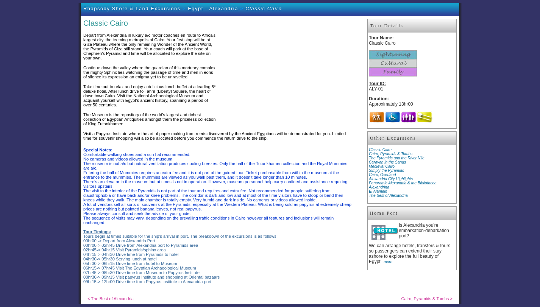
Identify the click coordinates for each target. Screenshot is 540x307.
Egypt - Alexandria (213, 8)
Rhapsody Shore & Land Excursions (132, 8)
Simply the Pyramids (386, 170)
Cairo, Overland (382, 175)
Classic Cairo (380, 150)
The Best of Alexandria (388, 195)
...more (387, 262)
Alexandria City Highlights (391, 179)
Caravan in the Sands (387, 162)
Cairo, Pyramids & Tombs (390, 154)
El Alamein (378, 191)
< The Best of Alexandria (110, 298)
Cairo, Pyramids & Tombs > (427, 298)
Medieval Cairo (382, 166)
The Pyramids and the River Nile (397, 158)
